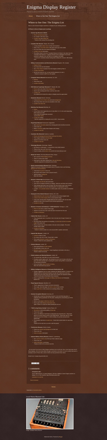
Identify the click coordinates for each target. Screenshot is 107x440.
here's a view (52, 287)
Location (36, 117)
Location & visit (37, 203)
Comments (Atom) (37, 390)
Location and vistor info (39, 103)
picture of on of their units (43, 100)
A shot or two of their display (41, 197)
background (58, 100)
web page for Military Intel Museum (53, 278)
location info (47, 151)
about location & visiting (48, 264)
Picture (35, 89)
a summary (39, 128)
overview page (48, 138)
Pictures (36, 79)
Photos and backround (39, 35)
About (31, 16)
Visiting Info (44, 174)
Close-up (53, 310)
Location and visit (38, 51)
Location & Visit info (38, 130)
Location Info (37, 92)
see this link (42, 181)
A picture (36, 235)
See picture (36, 310)
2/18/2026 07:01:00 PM (37, 377)
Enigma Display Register (51, 7)
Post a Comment (34, 380)
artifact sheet (45, 45)
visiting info (45, 38)
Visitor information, (38, 342)
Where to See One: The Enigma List (48, 16)
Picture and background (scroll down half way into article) (48, 136)
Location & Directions (39, 212)
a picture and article (41, 125)
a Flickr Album (39, 68)
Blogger (61, 436)
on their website (48, 246)
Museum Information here (48, 302)
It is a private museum (44, 188)
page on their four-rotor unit (47, 301)
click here (59, 221)
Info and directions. (57, 160)
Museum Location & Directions (47, 239)
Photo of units (37, 208)
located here (49, 320)
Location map (37, 38)
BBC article (41, 115)
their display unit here (47, 156)
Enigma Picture (37, 65)
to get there (39, 288)
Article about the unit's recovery (41, 196)
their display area (51, 89)
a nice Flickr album (44, 47)
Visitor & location (38, 333)
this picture (41, 170)
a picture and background (45, 329)
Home (53, 387)
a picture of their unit (41, 338)
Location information (39, 70)
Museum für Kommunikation (38, 168)
